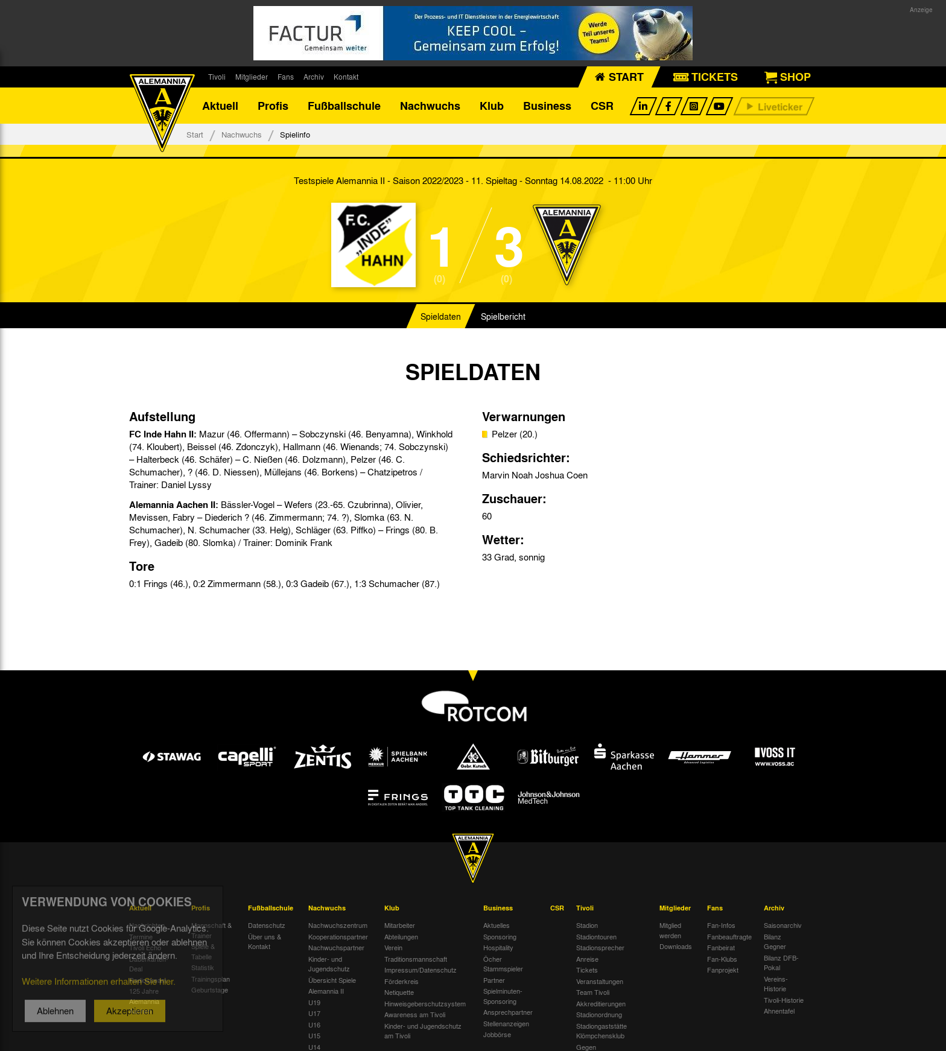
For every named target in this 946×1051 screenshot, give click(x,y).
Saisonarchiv (783, 925)
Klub (492, 105)
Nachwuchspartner (336, 947)
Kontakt (346, 76)
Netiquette (399, 992)
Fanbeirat (721, 947)
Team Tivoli (592, 992)
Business (547, 105)
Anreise (587, 959)
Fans (286, 76)
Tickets (587, 969)
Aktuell (220, 105)
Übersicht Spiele (332, 980)
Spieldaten (441, 316)
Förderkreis (401, 981)
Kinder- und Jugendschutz (329, 964)
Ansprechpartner (508, 1012)
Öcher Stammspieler (503, 964)
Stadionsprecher (600, 947)
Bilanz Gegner (775, 941)
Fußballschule (344, 105)
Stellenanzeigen (506, 1023)
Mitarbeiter (399, 925)
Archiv (313, 76)
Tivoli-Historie (784, 1000)
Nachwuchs (430, 105)
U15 (314, 1035)
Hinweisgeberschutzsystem (425, 1003)
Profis (273, 105)
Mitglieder (251, 76)
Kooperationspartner (338, 936)
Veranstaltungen (599, 981)
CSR (602, 105)
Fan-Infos (721, 925)
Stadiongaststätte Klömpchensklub (601, 1031)
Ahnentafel (779, 1010)
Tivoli (217, 76)
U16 (314, 1024)
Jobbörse (497, 1034)
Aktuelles (496, 925)
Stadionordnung (599, 1014)
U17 (314, 1013)
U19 (314, 1002)
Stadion (587, 925)
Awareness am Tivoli (414, 1014)
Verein (393, 947)
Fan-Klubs (722, 959)
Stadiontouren (596, 936)
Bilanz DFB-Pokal (781, 963)
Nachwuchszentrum (337, 925)
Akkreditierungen (601, 1003)
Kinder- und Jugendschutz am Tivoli (423, 1031)
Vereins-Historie (776, 984)
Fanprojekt (722, 969)
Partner (494, 980)
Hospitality (498, 947)
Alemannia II (326, 990)
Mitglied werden (670, 930)
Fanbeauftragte (729, 936)
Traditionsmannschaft (415, 959)
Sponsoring (499, 936)
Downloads (675, 946)
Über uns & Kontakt (264, 941)
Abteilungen (401, 936)
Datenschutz (266, 925)
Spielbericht (503, 316)
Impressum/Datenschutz (420, 969)
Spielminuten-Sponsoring (502, 996)
